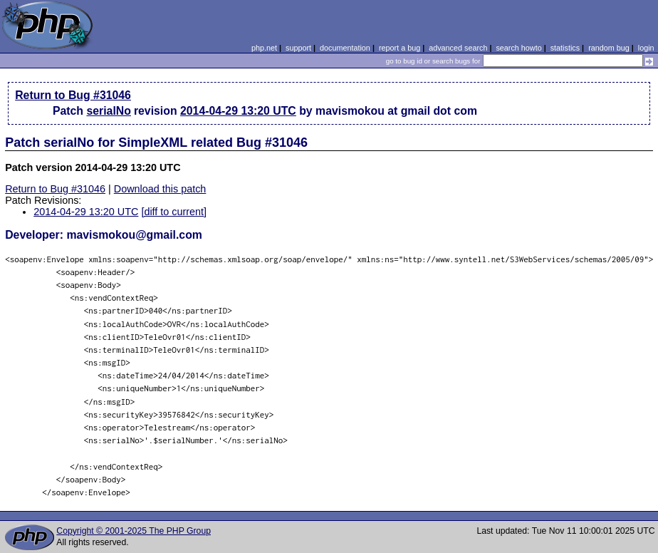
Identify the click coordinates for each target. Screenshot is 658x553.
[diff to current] (174, 211)
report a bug (399, 47)
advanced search (458, 47)
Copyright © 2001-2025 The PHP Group (133, 531)
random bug (609, 47)
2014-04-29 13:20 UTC (238, 111)
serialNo (108, 111)
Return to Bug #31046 (73, 95)
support (298, 47)
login (646, 47)
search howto (518, 47)
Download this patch (160, 189)
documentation (345, 47)
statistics (565, 47)
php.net (264, 47)
